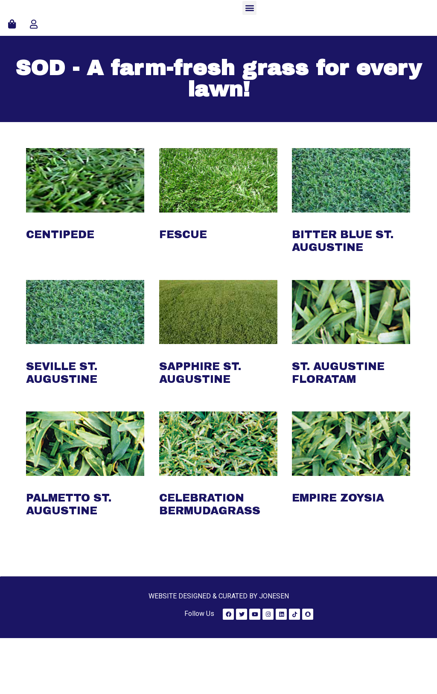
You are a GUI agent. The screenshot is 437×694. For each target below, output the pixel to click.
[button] (249, 36)
